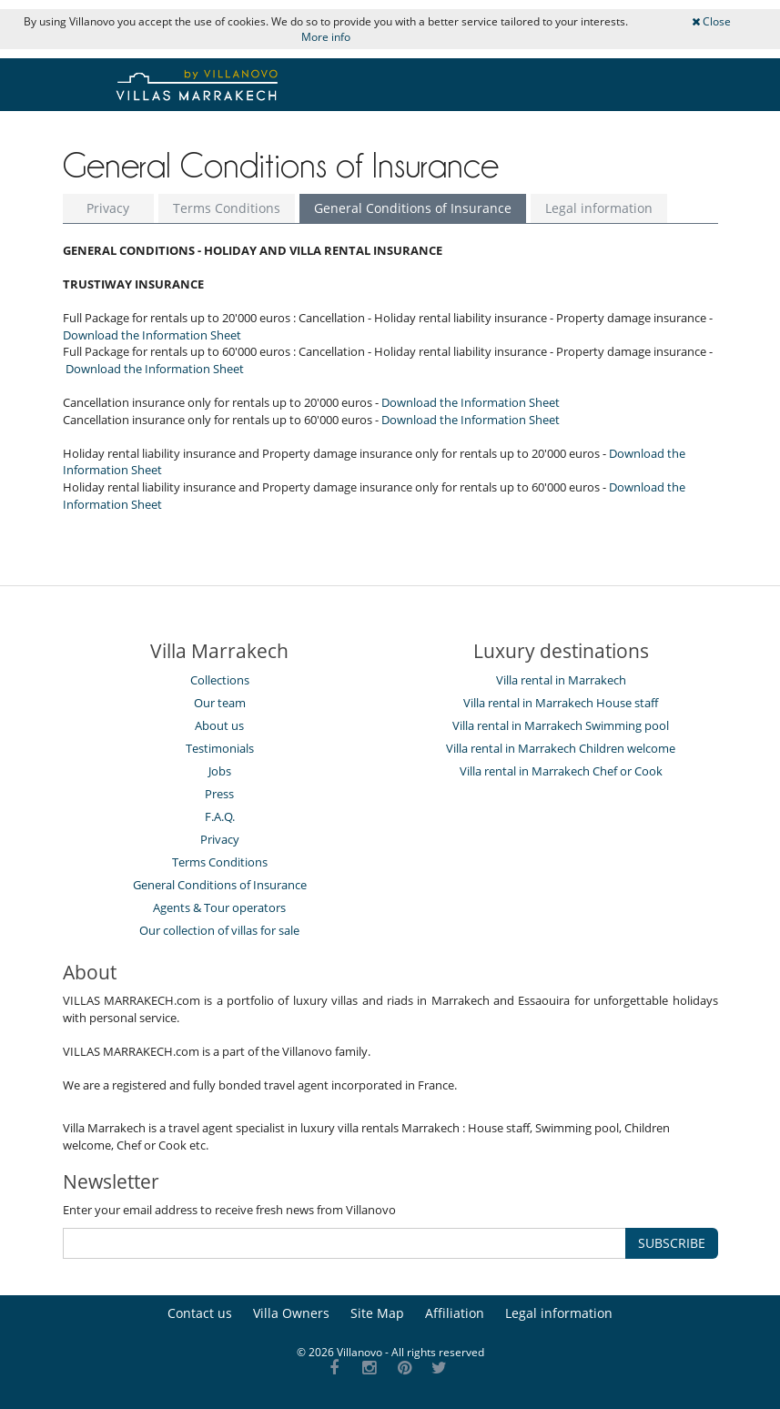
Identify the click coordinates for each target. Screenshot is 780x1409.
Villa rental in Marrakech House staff (560, 702)
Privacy (107, 208)
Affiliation (454, 1313)
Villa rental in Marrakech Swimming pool (560, 725)
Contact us (199, 1313)
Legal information (599, 208)
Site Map (377, 1313)
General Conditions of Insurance (413, 208)
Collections (219, 680)
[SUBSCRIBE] (344, 1243)
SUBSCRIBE (671, 1243)
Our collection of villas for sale (219, 930)
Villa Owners (291, 1313)
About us (219, 725)
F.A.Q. (220, 816)
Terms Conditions (226, 208)
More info (325, 37)
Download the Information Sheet (152, 335)
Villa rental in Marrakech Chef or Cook (561, 771)
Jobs (219, 771)
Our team (220, 702)
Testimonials (220, 748)
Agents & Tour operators (219, 907)
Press (219, 794)
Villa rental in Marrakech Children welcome (560, 748)
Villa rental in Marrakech (561, 680)
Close (711, 21)
